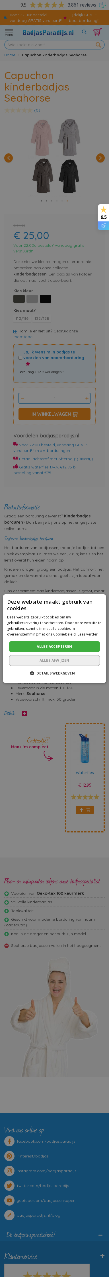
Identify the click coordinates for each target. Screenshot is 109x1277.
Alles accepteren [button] (54, 646)
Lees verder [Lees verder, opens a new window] (88, 634)
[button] (54, 673)
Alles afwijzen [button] (54, 660)
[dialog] (54, 638)
